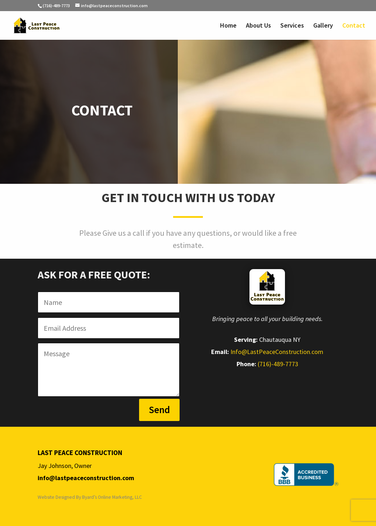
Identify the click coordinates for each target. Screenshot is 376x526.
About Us (258, 26)
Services (292, 26)
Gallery (323, 26)
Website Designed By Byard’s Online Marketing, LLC (90, 497)
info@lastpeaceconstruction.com (86, 478)
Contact (353, 26)
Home (228, 26)
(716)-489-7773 (56, 5)
